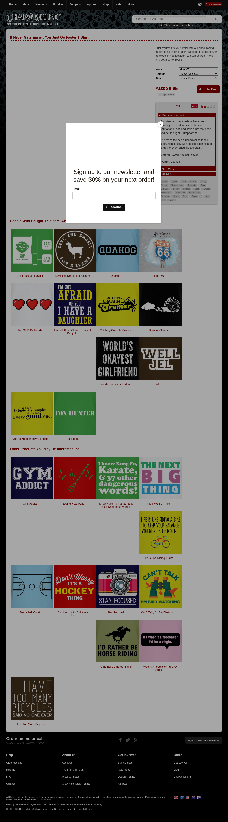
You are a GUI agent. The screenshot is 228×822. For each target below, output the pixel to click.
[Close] (160, 124)
